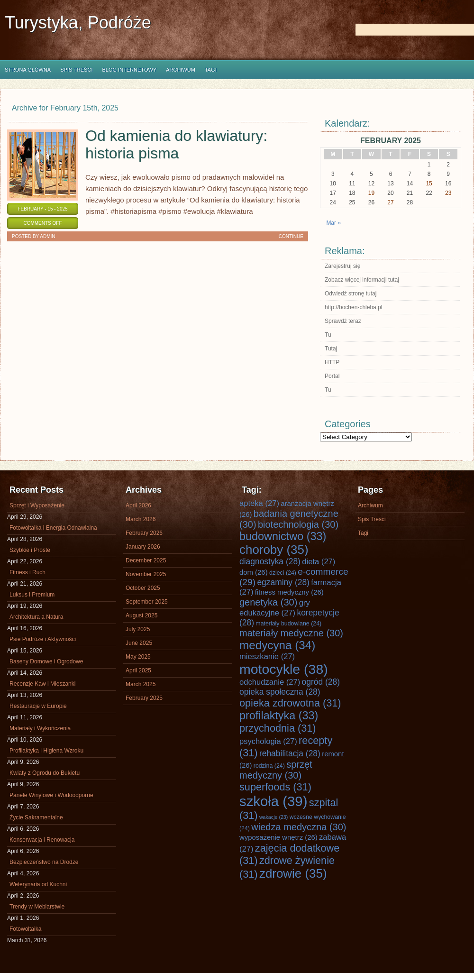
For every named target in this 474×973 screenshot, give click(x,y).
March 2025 (140, 684)
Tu (328, 334)
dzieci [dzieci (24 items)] (282, 572)
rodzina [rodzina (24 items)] (269, 765)
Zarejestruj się (342, 266)
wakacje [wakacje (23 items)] (273, 817)
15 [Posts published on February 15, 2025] (429, 183)
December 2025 (146, 560)
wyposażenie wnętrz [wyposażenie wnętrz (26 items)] (278, 837)
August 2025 (141, 615)
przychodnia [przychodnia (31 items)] (277, 728)
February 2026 (144, 533)
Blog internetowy (129, 70)
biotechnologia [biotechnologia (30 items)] (298, 524)
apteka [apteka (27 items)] (259, 503)
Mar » (333, 223)
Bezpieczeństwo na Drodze (43, 862)
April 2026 (138, 505)
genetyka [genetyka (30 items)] (268, 602)
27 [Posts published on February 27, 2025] (390, 202)
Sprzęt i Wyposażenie (36, 505)
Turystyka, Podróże (78, 22)
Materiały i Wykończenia (40, 728)
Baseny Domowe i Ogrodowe (46, 661)
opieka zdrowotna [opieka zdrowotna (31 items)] (290, 703)
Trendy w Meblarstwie (36, 906)
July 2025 (138, 629)
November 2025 (146, 574)
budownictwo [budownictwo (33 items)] (282, 536)
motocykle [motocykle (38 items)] (283, 669)
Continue (291, 236)
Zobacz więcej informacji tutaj (362, 279)
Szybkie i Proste (29, 550)
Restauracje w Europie (38, 706)
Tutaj (331, 348)
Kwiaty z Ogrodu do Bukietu (44, 773)
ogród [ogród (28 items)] (321, 682)
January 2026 (143, 546)
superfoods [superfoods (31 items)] (275, 787)
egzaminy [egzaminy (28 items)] (283, 582)
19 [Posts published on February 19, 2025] (371, 193)
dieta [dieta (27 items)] (318, 561)
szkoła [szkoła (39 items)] (273, 801)
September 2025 (147, 601)
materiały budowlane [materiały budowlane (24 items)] (288, 623)
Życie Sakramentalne (36, 817)
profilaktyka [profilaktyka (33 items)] (278, 715)
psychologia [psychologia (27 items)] (268, 741)
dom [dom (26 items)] (253, 572)
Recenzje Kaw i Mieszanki (42, 683)
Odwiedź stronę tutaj (350, 293)
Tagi (211, 70)
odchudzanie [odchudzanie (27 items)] (269, 682)
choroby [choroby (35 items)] (274, 549)
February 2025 (144, 698)
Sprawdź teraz (343, 321)
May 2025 (138, 656)
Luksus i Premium (32, 594)
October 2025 (143, 588)
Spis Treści (76, 70)
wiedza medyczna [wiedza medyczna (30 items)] (298, 827)
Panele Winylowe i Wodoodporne (51, 795)
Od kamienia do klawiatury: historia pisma (176, 144)
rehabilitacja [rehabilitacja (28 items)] (289, 753)
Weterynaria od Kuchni (38, 884)
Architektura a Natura (36, 617)
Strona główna (28, 70)
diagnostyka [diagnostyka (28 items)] (270, 561)
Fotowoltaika (25, 929)
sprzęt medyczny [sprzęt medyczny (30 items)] (275, 769)
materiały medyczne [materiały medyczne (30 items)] (291, 633)
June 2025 (139, 643)
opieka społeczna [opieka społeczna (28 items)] (279, 692)
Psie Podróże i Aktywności (42, 639)
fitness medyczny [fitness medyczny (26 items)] (289, 592)
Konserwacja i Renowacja (41, 839)
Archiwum (180, 70)
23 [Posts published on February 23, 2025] (448, 193)
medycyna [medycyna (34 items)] (277, 645)
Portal (332, 376)
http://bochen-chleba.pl (353, 307)
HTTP (332, 362)
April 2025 (138, 670)
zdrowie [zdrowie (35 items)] (293, 873)
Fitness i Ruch (27, 572)
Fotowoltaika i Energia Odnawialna (53, 527)
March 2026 (140, 519)
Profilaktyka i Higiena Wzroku (46, 750)
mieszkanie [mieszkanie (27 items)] (267, 656)
